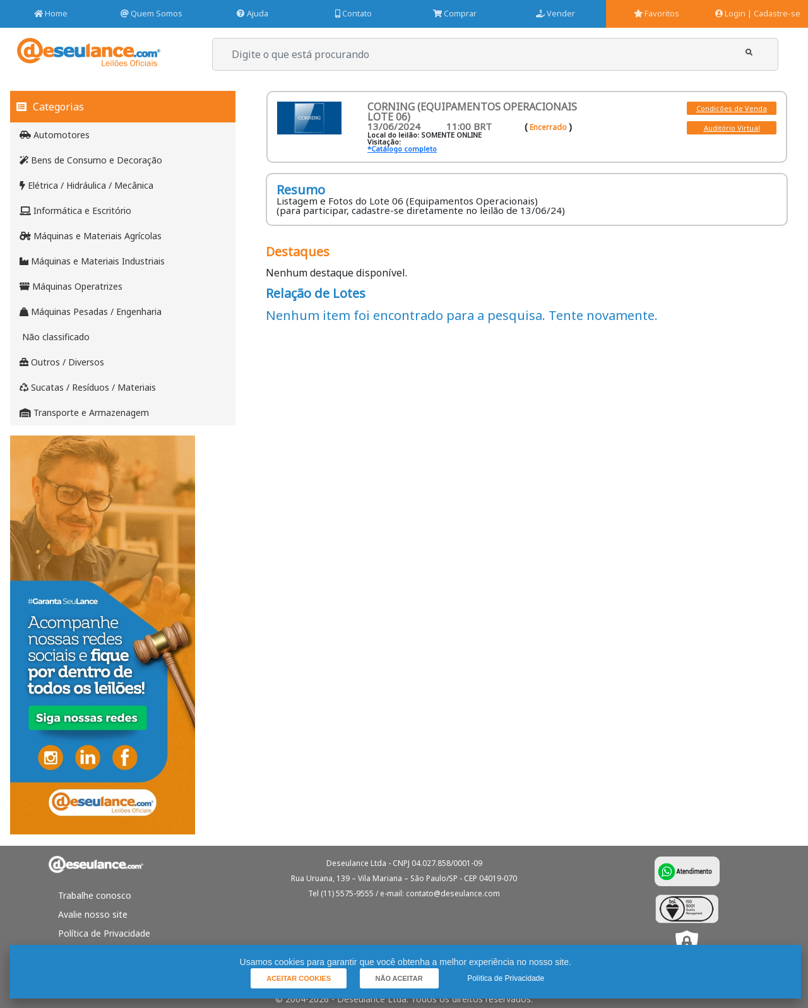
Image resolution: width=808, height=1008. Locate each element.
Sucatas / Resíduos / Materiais (88, 387)
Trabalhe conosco (94, 895)
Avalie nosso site (93, 914)
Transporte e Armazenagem (84, 412)
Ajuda (252, 13)
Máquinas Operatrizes (71, 286)
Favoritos (656, 13)
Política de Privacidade (104, 933)
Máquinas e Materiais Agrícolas (91, 236)
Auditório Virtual (732, 128)
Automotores (55, 135)
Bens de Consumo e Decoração (91, 160)
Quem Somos (151, 13)
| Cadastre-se (773, 13)
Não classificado (55, 337)
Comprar (455, 13)
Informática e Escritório (75, 210)
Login (730, 13)
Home (51, 13)
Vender (555, 13)
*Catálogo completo (402, 148)
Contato (353, 13)
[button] (749, 53)
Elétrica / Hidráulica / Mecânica (86, 185)
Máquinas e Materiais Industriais (92, 261)
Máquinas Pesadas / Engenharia (91, 311)
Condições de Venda (731, 108)
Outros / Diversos (62, 362)
